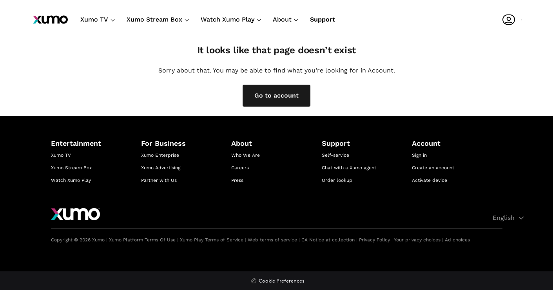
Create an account (433, 167)
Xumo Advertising (160, 167)
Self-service (335, 155)
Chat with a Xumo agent (349, 167)
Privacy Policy (374, 240)
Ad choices (457, 240)
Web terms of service (272, 240)
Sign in (419, 155)
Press (237, 180)
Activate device (429, 180)
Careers (240, 167)
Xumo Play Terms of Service (211, 240)
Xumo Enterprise (160, 155)
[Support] (322, 21)
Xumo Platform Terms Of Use (142, 240)
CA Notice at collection (328, 240)
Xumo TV (97, 19)
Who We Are (245, 155)
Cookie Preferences (282, 281)
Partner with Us (159, 180)
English (509, 218)
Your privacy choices (417, 240)
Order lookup (337, 180)
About (285, 19)
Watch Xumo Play (231, 19)
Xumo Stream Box (158, 19)
